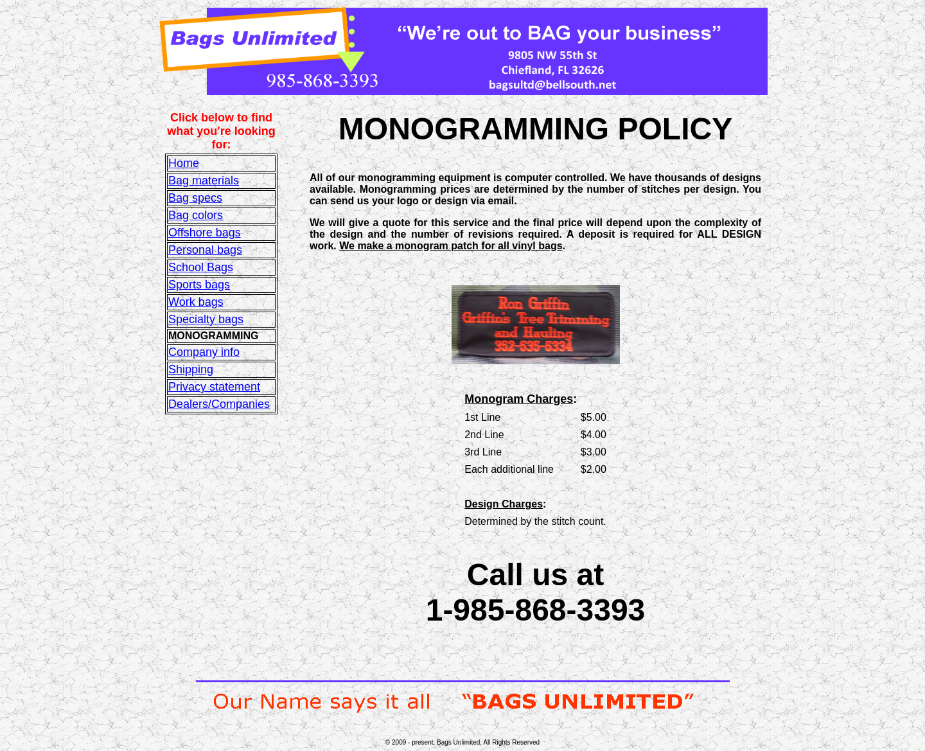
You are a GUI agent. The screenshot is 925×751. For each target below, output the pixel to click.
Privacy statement (214, 386)
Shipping (190, 369)
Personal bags (205, 249)
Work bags (196, 302)
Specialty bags (205, 319)
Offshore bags (204, 232)
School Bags (200, 267)
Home (183, 163)
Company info (204, 352)
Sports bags (199, 284)
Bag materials (203, 180)
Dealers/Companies (219, 404)
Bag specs (195, 197)
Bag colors (195, 215)
